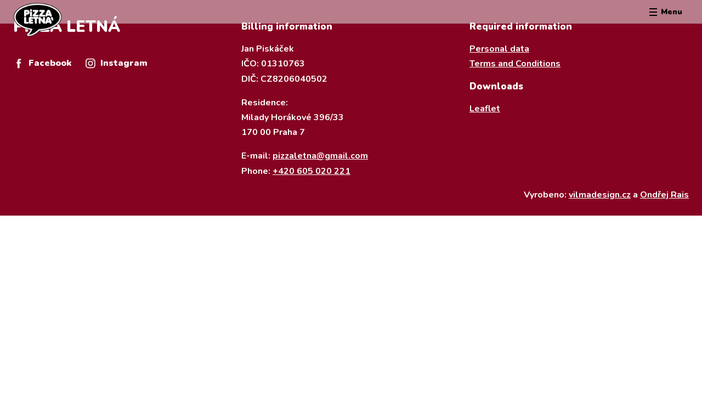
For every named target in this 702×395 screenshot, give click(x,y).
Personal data (499, 49)
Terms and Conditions (515, 64)
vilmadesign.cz (600, 195)
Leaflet (484, 109)
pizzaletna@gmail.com (320, 156)
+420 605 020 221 (311, 171)
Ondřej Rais (664, 195)
